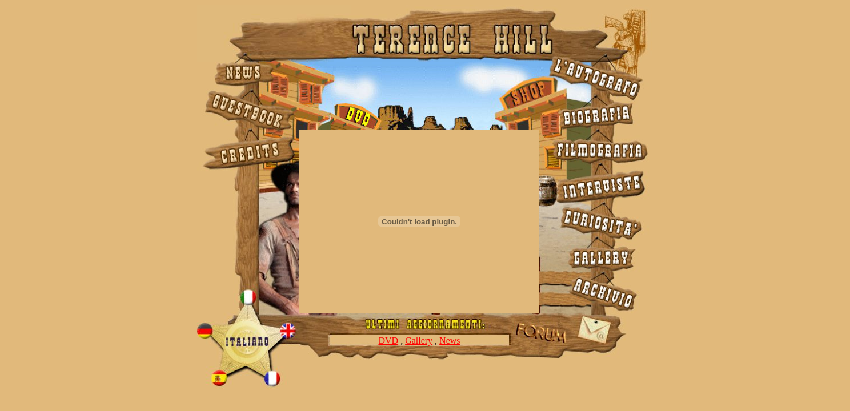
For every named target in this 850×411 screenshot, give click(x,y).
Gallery (418, 340)
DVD (388, 340)
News (449, 340)
